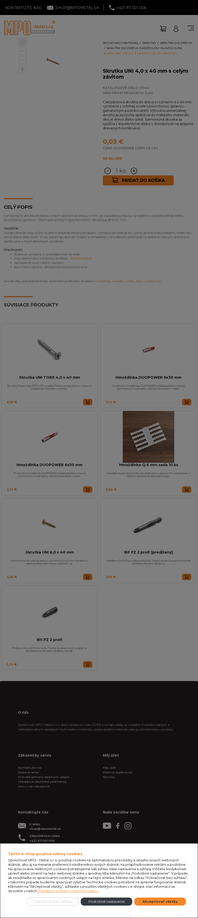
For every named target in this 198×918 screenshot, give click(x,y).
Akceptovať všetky (160, 901)
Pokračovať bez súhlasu (52, 901)
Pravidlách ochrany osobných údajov (68, 891)
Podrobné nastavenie (106, 901)
